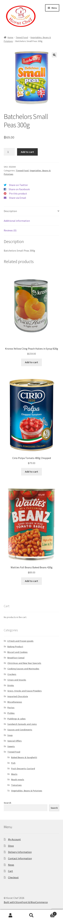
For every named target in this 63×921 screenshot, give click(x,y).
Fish (13, 762)
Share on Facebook (19, 189)
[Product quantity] (9, 152)
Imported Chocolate (17, 696)
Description (10, 211)
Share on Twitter (18, 185)
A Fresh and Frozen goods (20, 640)
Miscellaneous (14, 701)
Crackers (11, 674)
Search (7, 802)
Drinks (10, 685)
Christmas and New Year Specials (24, 663)
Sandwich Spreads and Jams (22, 724)
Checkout (13, 877)
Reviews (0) (10, 230)
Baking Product (15, 646)
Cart (10, 871)
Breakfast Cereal (15, 657)
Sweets (11, 746)
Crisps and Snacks (16, 679)
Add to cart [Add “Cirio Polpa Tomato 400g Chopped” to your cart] (31, 471)
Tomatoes (16, 785)
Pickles (11, 713)
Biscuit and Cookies (17, 652)
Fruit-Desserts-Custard (23, 768)
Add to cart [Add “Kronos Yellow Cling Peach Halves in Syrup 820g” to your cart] (31, 362)
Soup (10, 735)
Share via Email (17, 197)
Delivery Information (20, 852)
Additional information (17, 220)
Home (10, 37)
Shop (11, 845)
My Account (14, 839)
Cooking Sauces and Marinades (23, 668)
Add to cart (27, 151)
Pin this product (18, 193)
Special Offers (14, 740)
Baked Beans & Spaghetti (24, 757)
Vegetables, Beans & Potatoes (26, 790)
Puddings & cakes (16, 718)
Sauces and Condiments (19, 729)
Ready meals (17, 779)
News (11, 864)
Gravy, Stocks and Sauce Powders (24, 690)
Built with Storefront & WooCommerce (26, 902)
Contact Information (20, 858)
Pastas (10, 707)
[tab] (31, 211)
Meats (14, 774)
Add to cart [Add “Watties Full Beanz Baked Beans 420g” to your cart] (31, 581)
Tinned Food (22, 37)
